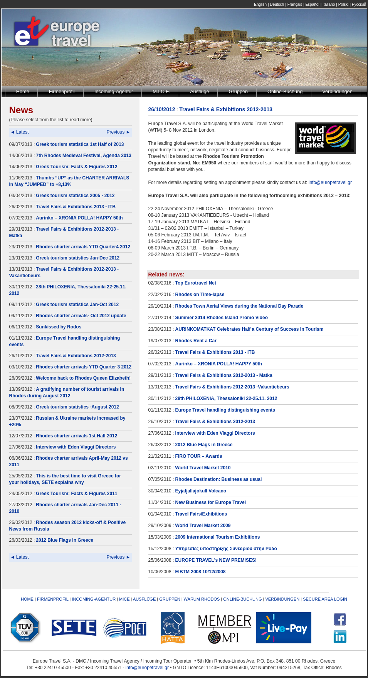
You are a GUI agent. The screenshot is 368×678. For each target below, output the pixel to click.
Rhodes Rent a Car (196, 340)
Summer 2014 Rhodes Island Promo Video (221, 317)
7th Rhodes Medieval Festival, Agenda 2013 (83, 155)
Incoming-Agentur (113, 91)
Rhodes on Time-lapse (200, 294)
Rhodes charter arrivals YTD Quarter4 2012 (83, 246)
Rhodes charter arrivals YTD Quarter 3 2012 (83, 367)
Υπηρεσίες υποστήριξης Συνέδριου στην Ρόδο (226, 548)
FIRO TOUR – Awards (198, 456)
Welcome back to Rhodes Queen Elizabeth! (83, 378)
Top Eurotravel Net (195, 283)
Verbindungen (337, 91)
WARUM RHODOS (202, 599)
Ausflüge (199, 91)
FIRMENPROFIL (53, 599)
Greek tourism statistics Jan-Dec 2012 (77, 258)
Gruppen (238, 91)
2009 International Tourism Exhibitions (217, 537)
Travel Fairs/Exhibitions (201, 514)
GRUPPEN (169, 599)
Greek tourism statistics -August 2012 (77, 407)
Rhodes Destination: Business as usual (218, 479)
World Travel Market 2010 (203, 467)
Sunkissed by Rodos (58, 327)
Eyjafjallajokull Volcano (201, 491)
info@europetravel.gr (330, 182)
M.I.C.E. (161, 91)
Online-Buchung (284, 91)
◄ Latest (19, 132)
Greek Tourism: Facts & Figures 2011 (76, 493)
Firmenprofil (62, 91)
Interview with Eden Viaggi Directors (76, 447)
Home (22, 91)
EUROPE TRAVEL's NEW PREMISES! (216, 560)
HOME (27, 599)
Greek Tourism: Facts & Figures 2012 (76, 166)
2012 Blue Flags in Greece (64, 540)
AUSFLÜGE (145, 599)
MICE (124, 599)
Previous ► (119, 132)
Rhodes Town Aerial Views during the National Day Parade (239, 306)
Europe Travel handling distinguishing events (225, 410)
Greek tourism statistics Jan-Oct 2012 (77, 304)
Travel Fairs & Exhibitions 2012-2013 (76, 355)
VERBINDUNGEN (282, 599)
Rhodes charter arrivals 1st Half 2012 (76, 436)
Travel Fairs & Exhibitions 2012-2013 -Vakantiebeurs (232, 387)
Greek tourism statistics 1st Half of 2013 (80, 144)
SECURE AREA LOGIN (325, 599)
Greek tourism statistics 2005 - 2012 (75, 195)
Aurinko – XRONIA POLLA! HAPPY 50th (79, 218)
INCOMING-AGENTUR (94, 599)
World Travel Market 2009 (203, 525)
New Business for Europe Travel (210, 502)
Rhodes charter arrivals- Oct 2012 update (81, 315)
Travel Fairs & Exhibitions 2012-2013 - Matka (223, 375)
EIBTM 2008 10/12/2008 (200, 571)
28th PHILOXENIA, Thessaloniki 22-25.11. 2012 (226, 398)
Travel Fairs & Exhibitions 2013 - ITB (76, 206)
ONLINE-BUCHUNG (242, 599)
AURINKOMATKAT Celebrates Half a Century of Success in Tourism (249, 329)
